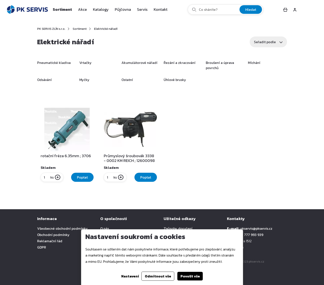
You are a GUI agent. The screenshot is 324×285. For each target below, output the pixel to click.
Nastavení (130, 276)
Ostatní (127, 79)
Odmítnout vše (158, 276)
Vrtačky (85, 62)
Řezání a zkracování (179, 62)
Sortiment (62, 9)
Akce (82, 9)
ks (48, 177)
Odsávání (44, 79)
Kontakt (161, 9)
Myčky (84, 79)
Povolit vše (190, 276)
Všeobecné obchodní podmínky (62, 228)
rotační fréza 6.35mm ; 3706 (66, 156)
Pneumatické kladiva (54, 62)
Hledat (250, 9)
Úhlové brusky (175, 79)
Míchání (254, 62)
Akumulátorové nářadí (139, 62)
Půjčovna (123, 9)
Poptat (82, 177)
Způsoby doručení (178, 228)
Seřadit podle (268, 41)
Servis (142, 9)
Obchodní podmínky (53, 234)
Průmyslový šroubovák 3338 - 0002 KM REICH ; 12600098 (129, 158)
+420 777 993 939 (249, 234)
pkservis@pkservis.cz (256, 228)
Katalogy (101, 9)
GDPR (41, 247)
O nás (104, 228)
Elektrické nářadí (105, 29)
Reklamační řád (49, 241)
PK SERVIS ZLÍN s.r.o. (51, 29)
